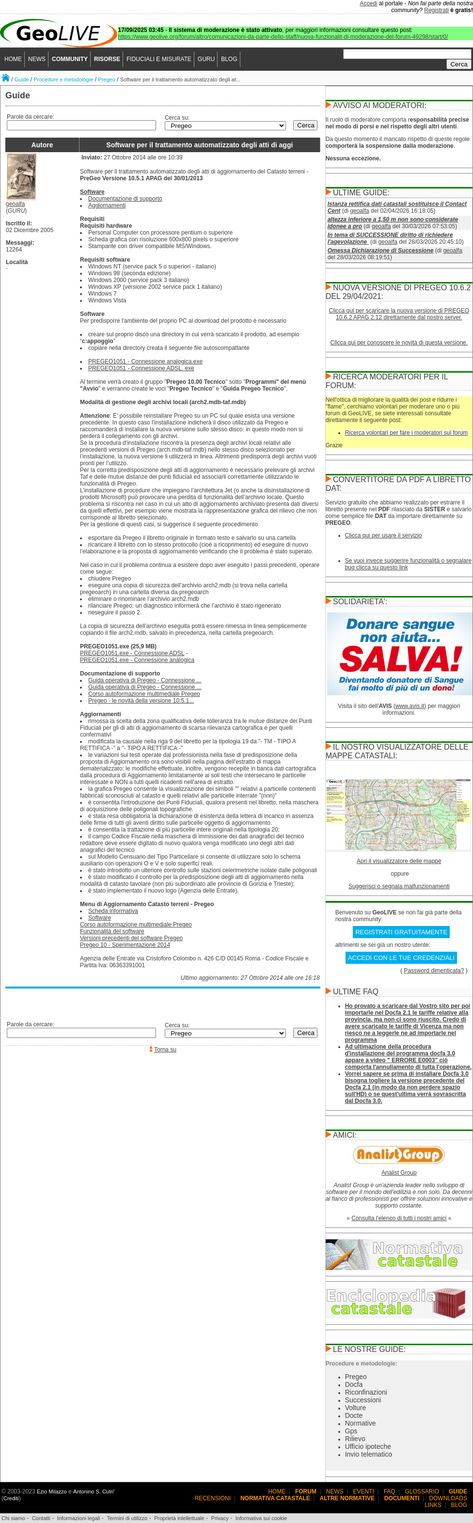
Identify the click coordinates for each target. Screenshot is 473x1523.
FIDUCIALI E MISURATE (158, 59)
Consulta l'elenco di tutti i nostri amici (398, 1218)
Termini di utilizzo (127, 1518)
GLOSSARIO (422, 1491)
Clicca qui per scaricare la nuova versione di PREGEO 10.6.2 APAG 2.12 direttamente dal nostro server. (399, 314)
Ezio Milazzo (52, 1491)
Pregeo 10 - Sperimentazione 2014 (125, 945)
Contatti (41, 1518)
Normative (360, 1423)
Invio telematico (368, 1454)
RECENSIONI (212, 1498)
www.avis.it (409, 706)
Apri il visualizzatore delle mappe (399, 861)
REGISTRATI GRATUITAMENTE (401, 932)
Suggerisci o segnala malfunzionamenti (399, 886)
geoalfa (15, 204)
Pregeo (106, 79)
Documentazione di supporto (125, 198)
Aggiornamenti (107, 205)
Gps (351, 1431)
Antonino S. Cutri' (93, 1491)
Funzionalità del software (112, 931)
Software (92, 191)
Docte (354, 1415)
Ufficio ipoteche (368, 1446)
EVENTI (363, 1491)
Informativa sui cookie (261, 1518)
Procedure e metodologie (63, 79)
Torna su (165, 1049)
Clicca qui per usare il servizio (383, 535)
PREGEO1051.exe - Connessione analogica (137, 660)
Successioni (363, 1400)
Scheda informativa (113, 911)
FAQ (389, 1491)
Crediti (11, 1498)
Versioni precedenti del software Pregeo (131, 938)
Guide (22, 79)
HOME (13, 59)
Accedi (369, 3)
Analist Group (399, 1172)
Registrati (436, 10)
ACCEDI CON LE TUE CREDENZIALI (401, 957)
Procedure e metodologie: (361, 1363)
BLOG (229, 59)
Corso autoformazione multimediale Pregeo (144, 694)
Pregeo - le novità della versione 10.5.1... (141, 700)
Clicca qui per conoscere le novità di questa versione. (399, 342)
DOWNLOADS (448, 1498)
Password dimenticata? (434, 970)
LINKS (433, 1505)
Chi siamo (13, 1518)
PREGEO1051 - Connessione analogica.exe (145, 361)
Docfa (354, 1384)
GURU (206, 59)
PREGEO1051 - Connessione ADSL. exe (141, 368)
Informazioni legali (78, 1518)
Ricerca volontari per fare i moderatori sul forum (406, 432)
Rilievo (355, 1439)
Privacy (220, 1518)
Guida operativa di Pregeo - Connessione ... (144, 680)
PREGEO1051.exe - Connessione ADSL (132, 653)
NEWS (37, 59)
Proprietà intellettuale (179, 1518)
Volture (355, 1408)
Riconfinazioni (366, 1392)
